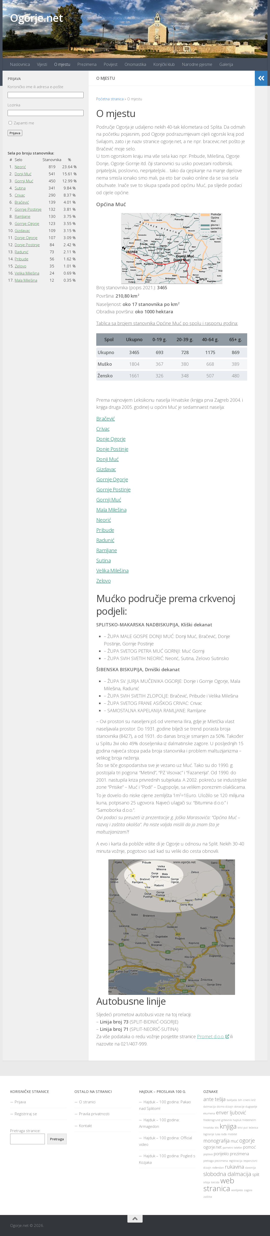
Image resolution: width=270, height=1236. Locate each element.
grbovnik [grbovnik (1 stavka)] (226, 1120)
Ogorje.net (36, 17)
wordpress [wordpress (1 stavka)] (237, 1190)
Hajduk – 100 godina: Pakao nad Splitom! (165, 1105)
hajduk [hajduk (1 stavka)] (237, 1120)
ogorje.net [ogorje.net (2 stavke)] (212, 1147)
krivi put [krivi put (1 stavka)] (243, 1127)
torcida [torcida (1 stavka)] (215, 1182)
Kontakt (85, 1125)
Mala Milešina (111, 510)
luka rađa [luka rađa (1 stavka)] (221, 1134)
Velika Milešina (112, 570)
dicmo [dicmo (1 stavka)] (220, 1106)
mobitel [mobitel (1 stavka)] (232, 1134)
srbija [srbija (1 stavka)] (206, 1182)
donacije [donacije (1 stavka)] (239, 1106)
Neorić (103, 520)
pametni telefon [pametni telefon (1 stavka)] (232, 1147)
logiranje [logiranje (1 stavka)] (208, 1134)
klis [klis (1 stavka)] (217, 1127)
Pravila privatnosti (94, 1113)
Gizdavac (106, 469)
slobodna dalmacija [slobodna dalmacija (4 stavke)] (227, 1173)
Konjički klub (164, 64)
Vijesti (42, 64)
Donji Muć (107, 459)
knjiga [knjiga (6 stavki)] (228, 1126)
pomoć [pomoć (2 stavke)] (249, 1147)
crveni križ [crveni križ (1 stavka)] (249, 1100)
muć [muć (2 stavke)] (234, 1141)
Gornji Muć (108, 499)
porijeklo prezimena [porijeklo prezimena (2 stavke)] (231, 1153)
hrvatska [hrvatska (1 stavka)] (208, 1127)
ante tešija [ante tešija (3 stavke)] (214, 1099)
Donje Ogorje (111, 439)
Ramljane (106, 550)
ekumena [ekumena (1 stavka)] (209, 1113)
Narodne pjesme (197, 64)
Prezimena (87, 64)
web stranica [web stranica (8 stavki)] (218, 1184)
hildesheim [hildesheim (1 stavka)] (249, 1120)
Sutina (103, 560)
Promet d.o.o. (213, 1036)
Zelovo (103, 580)
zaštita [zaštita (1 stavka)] (207, 1197)
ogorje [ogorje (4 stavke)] (247, 1140)
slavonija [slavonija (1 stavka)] (250, 1167)
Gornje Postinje (113, 489)
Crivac (102, 429)
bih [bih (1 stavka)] (240, 1100)
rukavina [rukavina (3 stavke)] (234, 1166)
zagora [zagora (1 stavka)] (248, 1190)
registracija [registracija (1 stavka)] (235, 1161)
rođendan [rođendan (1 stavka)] (218, 1167)
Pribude (105, 530)
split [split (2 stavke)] (255, 1174)
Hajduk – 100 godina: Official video (165, 1141)
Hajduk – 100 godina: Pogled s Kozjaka (167, 1159)
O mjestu (62, 64)
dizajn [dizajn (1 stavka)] (229, 1106)
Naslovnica (20, 64)
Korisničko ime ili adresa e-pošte (35, 86)
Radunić (105, 540)
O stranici (87, 1101)
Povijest (111, 64)
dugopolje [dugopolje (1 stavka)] (251, 1106)
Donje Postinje (112, 449)
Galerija (226, 64)
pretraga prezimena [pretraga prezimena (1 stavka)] (215, 1161)
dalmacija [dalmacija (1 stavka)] (209, 1106)
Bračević (105, 418)
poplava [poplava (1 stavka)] (208, 1154)
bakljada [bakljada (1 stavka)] (232, 1100)
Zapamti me (24, 122)
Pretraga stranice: (25, 1130)
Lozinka (14, 104)
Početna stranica (110, 98)
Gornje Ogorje (112, 479)
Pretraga (57, 1139)
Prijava (15, 133)
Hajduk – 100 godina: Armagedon (159, 1123)
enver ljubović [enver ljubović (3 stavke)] (231, 1112)
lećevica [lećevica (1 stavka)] (253, 1127)
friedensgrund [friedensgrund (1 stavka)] (211, 1120)
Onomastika (135, 64)
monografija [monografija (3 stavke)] (216, 1140)
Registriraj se (26, 1113)
